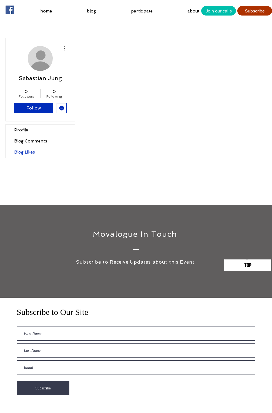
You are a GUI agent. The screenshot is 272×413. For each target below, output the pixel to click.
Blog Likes (24, 152)
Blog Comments (30, 141)
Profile (21, 130)
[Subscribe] (254, 11)
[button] (155, 11)
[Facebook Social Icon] (10, 10)
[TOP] (247, 265)
